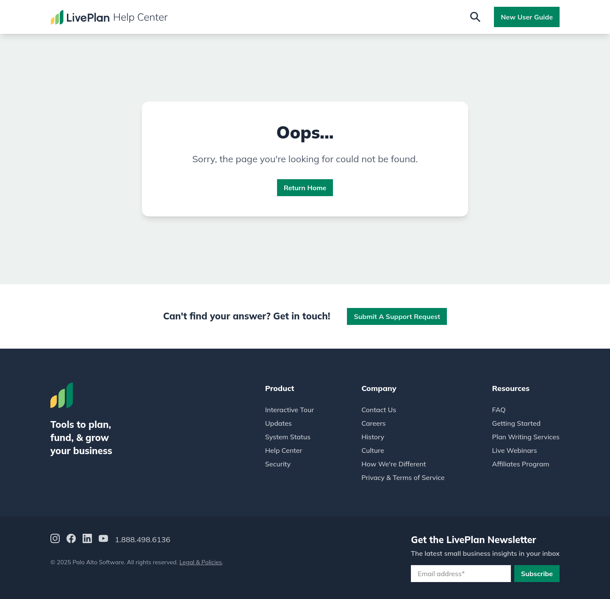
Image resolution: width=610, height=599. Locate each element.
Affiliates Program (520, 464)
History (372, 437)
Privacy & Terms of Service (402, 477)
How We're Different (393, 464)
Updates (278, 423)
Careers (373, 423)
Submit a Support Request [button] (397, 316)
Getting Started (516, 423)
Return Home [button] (305, 187)
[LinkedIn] (87, 539)
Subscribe (537, 573)
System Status (288, 437)
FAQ (499, 409)
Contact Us (378, 409)
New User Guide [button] (527, 17)
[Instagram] (55, 539)
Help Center (283, 450)
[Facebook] (71, 539)
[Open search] (475, 17)
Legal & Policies (201, 562)
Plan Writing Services (526, 437)
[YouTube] (103, 539)
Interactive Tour (289, 409)
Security (278, 464)
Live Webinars (514, 450)
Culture (372, 450)
